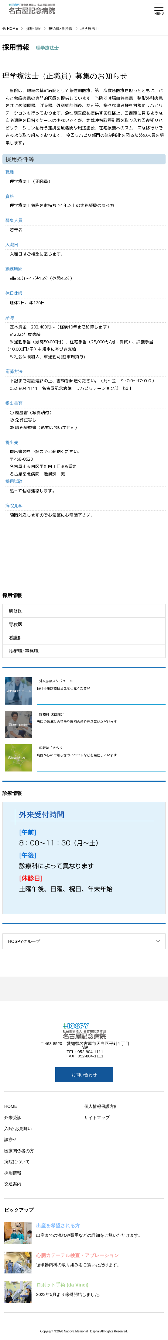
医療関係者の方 (19, 1150)
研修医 (15, 610)
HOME (12, 28)
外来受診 (12, 1117)
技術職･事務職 (24, 651)
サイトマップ (97, 1117)
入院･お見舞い (18, 1128)
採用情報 (12, 1172)
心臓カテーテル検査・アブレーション (77, 1255)
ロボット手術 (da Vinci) (62, 1284)
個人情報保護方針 (101, 1106)
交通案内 (12, 1183)
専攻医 (15, 624)
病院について (17, 1161)
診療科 (10, 1139)
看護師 (15, 637)
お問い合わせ (84, 1074)
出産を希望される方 (58, 1225)
